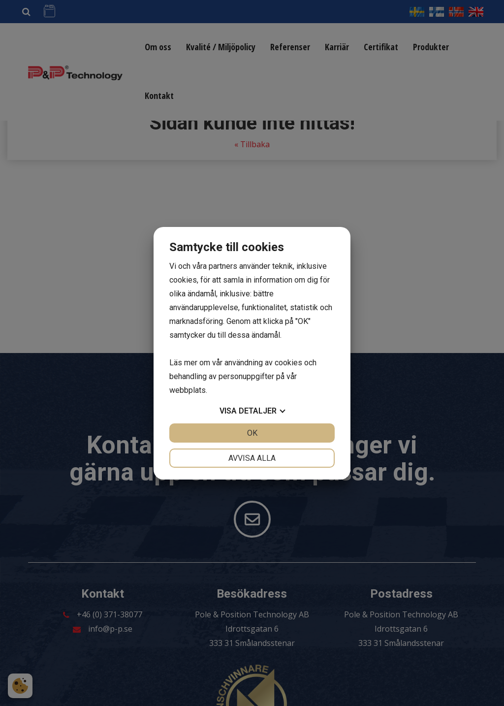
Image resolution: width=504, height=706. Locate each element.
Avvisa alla (252, 458)
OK (252, 433)
